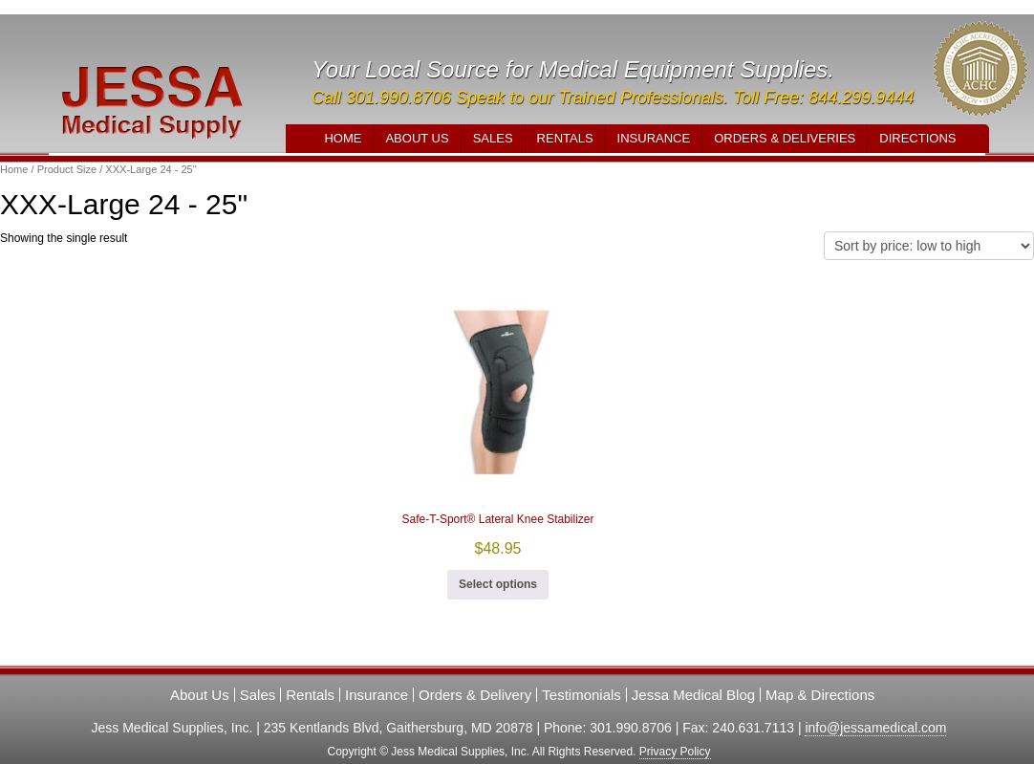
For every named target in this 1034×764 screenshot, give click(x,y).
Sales (493, 138)
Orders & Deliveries (784, 138)
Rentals (565, 138)
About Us (416, 138)
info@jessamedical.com (875, 727)
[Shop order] (929, 245)
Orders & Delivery (475, 695)
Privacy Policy (675, 751)
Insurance (654, 138)
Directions (917, 138)
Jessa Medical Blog (693, 695)
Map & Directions (819, 695)
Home (342, 138)
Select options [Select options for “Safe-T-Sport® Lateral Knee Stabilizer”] (498, 584)
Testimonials (581, 695)
